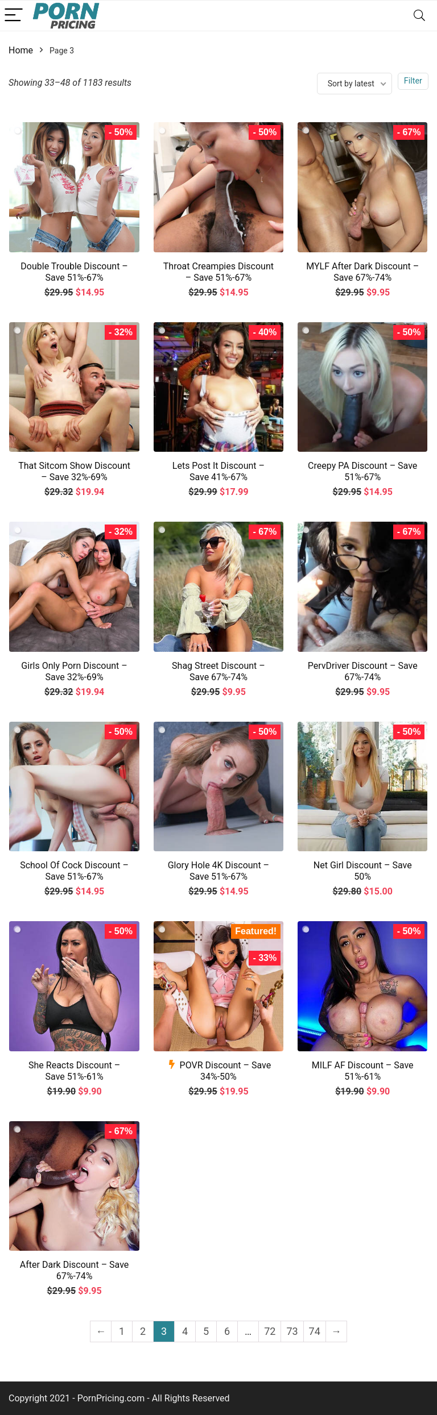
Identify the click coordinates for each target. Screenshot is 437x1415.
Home (21, 50)
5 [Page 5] (206, 1331)
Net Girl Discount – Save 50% (363, 871)
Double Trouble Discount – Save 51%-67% (73, 272)
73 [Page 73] (292, 1331)
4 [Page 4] (185, 1331)
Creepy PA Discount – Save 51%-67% (362, 471)
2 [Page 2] (143, 1331)
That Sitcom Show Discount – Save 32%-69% (74, 471)
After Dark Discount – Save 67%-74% (74, 1270)
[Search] (419, 16)
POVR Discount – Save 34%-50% (225, 1071)
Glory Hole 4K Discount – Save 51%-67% (218, 871)
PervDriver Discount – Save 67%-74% (363, 671)
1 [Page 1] (122, 1331)
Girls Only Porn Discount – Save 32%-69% (74, 671)
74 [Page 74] (314, 1331)
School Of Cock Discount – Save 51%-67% (74, 871)
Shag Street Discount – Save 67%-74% (218, 671)
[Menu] (13, 16)
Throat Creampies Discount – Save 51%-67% (218, 272)
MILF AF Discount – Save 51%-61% (363, 1071)
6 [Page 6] (227, 1331)
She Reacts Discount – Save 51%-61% (74, 1071)
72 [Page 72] (269, 1331)
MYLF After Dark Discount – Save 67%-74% (362, 272)
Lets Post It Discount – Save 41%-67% (218, 471)
